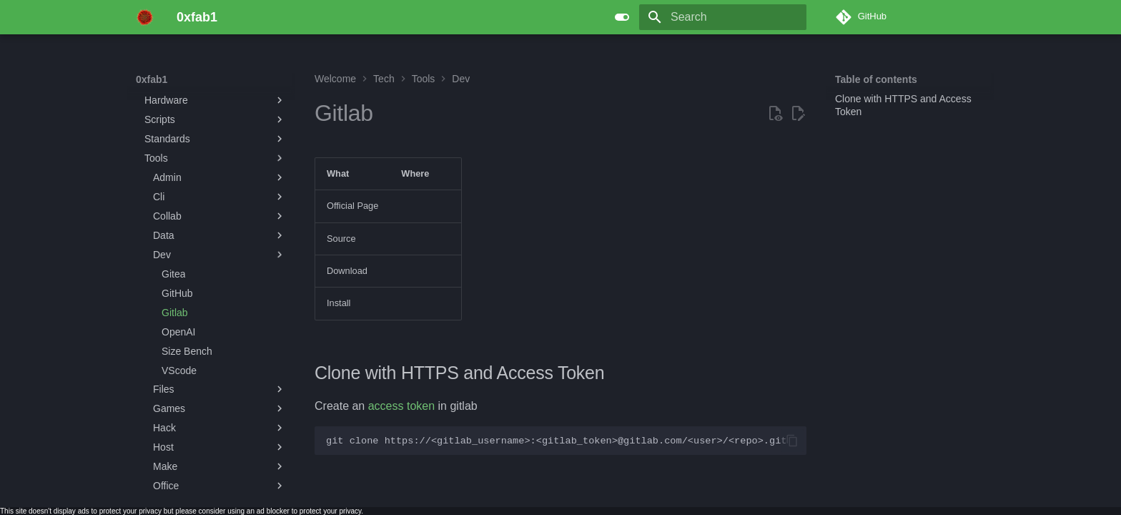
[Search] (722, 17)
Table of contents (876, 79)
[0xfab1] (144, 17)
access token (401, 406)
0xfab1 (151, 79)
